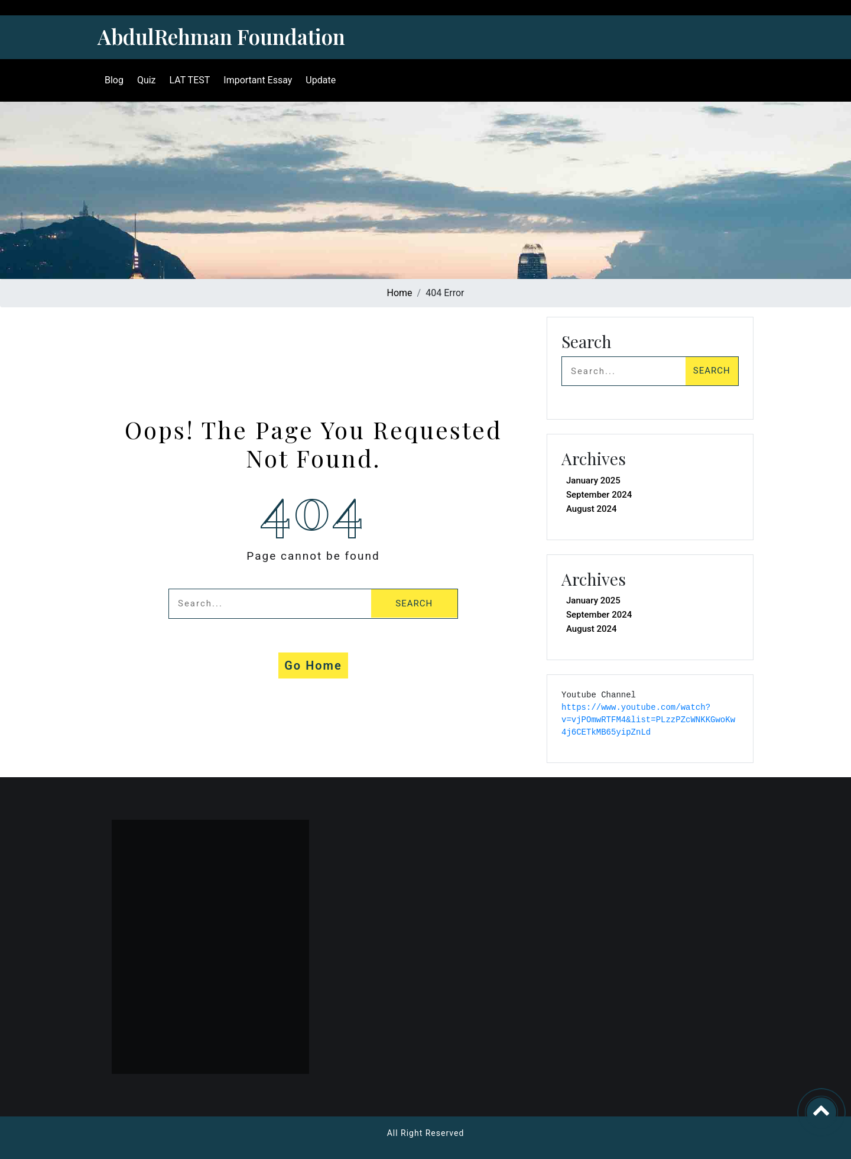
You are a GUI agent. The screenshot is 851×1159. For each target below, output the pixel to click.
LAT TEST (187, 80)
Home (399, 292)
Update (318, 80)
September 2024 (599, 494)
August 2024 (591, 509)
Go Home (313, 665)
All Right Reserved (426, 1133)
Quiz (144, 80)
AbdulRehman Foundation (221, 36)
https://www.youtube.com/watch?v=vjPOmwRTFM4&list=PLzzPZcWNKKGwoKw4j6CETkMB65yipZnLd (648, 720)
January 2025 (593, 480)
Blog (111, 80)
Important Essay (255, 80)
